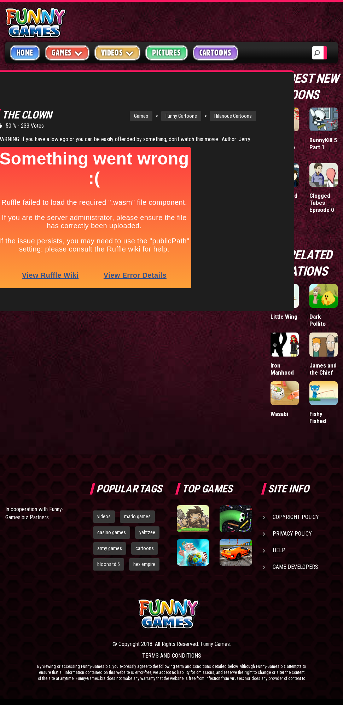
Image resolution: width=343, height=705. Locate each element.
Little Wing (284, 316)
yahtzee (147, 532)
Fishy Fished (317, 417)
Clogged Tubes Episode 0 (321, 202)
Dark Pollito (317, 320)
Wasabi (279, 413)
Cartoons (215, 53)
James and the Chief (323, 369)
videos (104, 516)
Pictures (166, 53)
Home (25, 53)
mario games (137, 516)
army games (109, 548)
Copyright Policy (296, 517)
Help (279, 550)
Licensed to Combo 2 (283, 147)
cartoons (144, 548)
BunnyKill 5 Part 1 (323, 144)
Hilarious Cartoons (200, 109)
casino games (111, 532)
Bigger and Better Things (284, 202)
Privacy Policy (292, 533)
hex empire (144, 564)
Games (108, 109)
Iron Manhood (282, 369)
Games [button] (67, 52)
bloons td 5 (108, 564)
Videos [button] (117, 52)
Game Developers (295, 567)
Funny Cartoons (148, 109)
